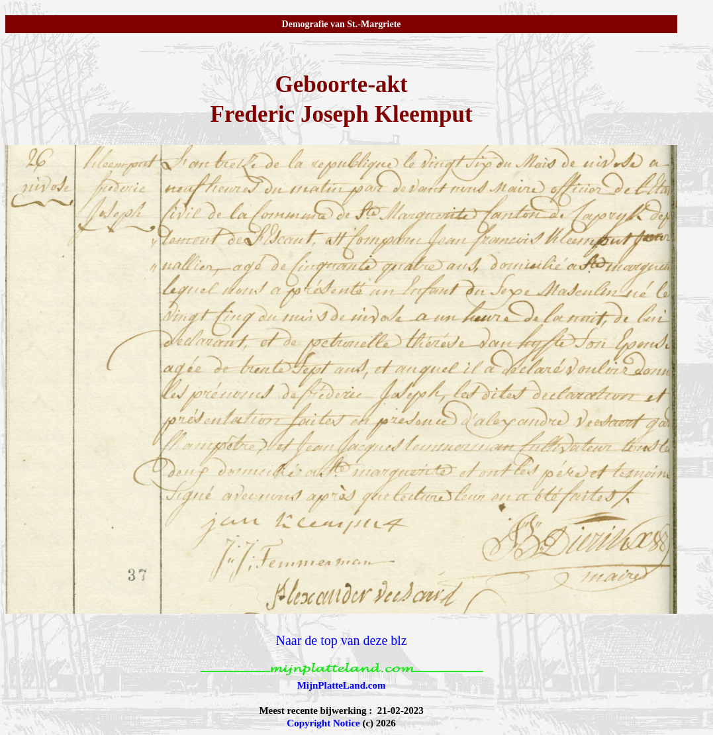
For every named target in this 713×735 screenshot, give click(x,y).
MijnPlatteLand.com (341, 685)
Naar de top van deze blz (340, 640)
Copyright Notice (323, 723)
